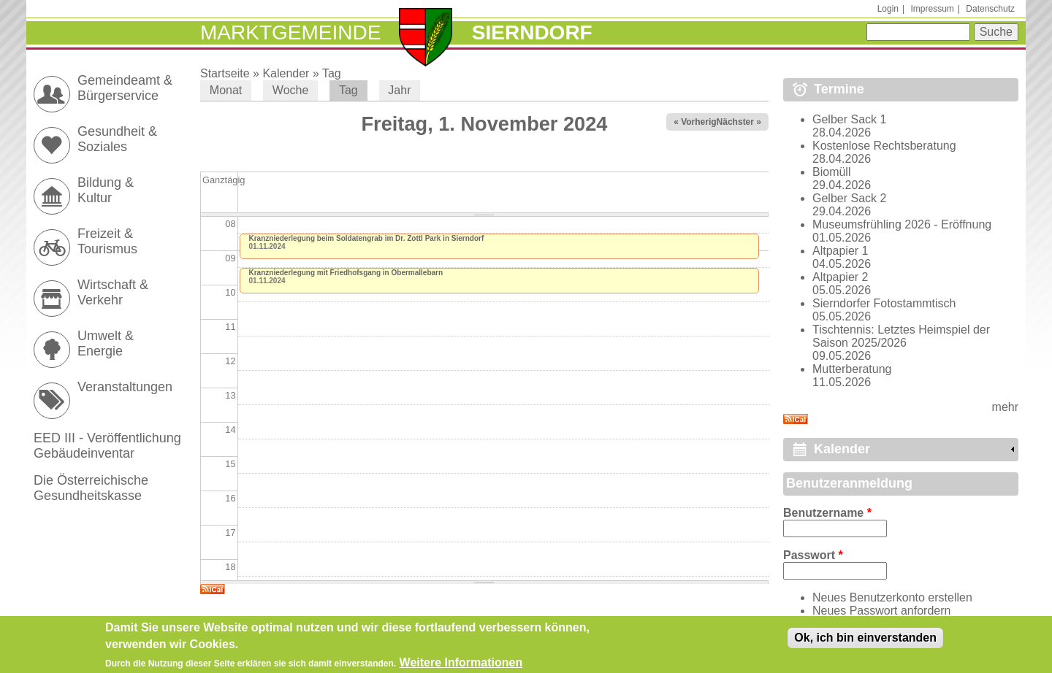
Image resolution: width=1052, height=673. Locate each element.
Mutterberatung (852, 369)
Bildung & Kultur (105, 190)
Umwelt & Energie (105, 343)
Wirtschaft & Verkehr (112, 292)
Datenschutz (990, 9)
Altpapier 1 (840, 251)
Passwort (813, 555)
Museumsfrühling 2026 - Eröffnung (901, 224)
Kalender (285, 73)
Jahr (399, 90)
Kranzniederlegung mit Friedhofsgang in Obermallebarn (346, 273)
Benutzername (827, 513)
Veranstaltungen (124, 387)
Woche (290, 90)
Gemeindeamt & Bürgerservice (124, 88)
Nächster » (739, 122)
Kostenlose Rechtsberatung (884, 145)
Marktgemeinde (290, 32)
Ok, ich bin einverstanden (865, 640)
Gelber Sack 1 (849, 119)
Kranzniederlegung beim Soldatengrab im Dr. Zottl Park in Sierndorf (366, 238)
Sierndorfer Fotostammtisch (884, 303)
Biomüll (831, 172)
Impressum (931, 9)
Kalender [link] (842, 449)
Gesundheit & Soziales (117, 139)
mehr (1005, 407)
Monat (226, 90)
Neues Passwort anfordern (881, 610)
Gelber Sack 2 (849, 198)
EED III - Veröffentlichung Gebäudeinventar (107, 446)
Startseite (225, 73)
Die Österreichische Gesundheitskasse (91, 488)
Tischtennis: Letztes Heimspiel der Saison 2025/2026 (901, 336)
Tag (331, 73)
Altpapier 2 (840, 277)
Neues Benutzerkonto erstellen (892, 597)
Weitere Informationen (461, 665)
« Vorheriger (699, 122)
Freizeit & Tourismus (107, 241)
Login (888, 9)
